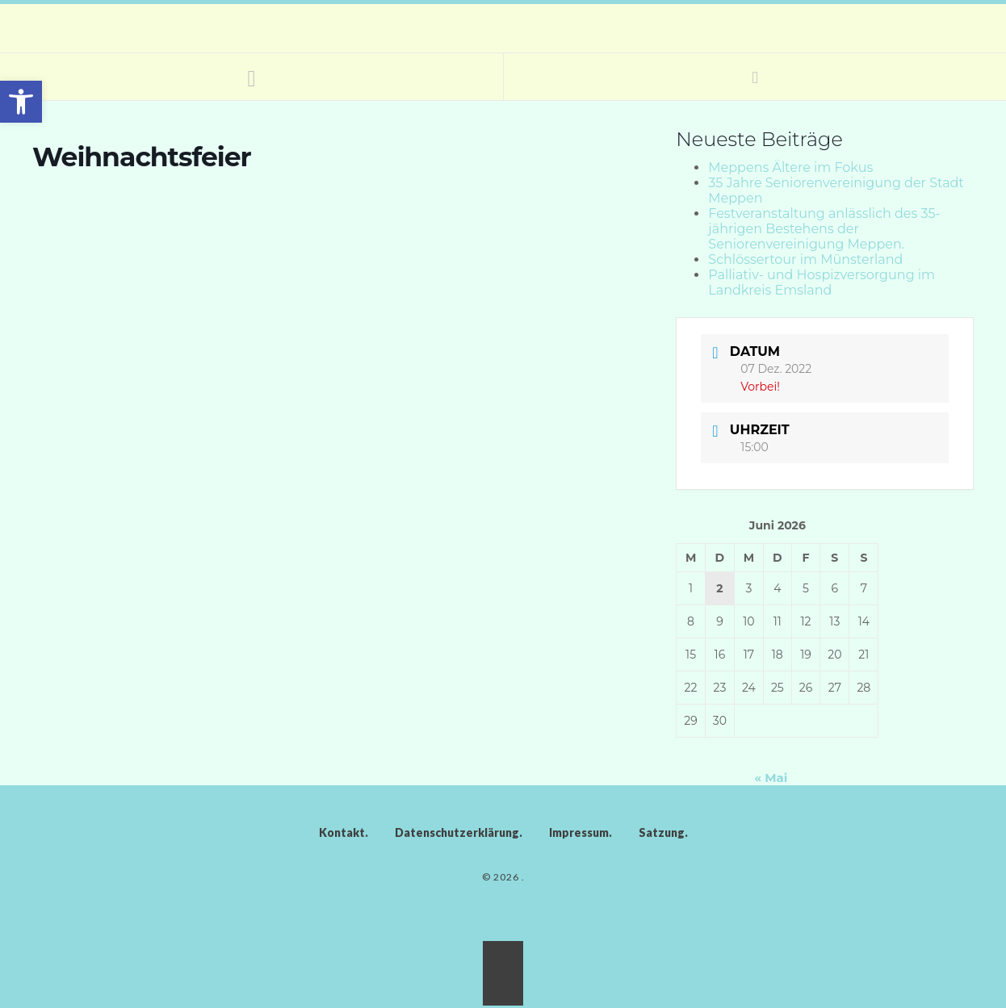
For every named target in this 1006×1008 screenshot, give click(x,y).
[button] (21, 102)
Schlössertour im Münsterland (805, 259)
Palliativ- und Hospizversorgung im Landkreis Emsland (821, 282)
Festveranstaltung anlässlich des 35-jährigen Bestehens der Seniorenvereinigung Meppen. (824, 229)
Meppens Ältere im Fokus (790, 167)
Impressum (579, 832)
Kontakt (342, 832)
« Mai (771, 777)
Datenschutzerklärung (457, 832)
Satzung (662, 832)
